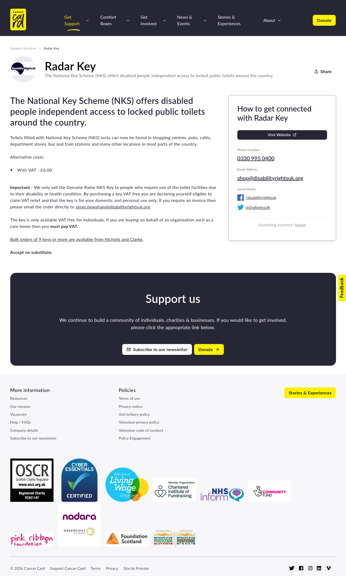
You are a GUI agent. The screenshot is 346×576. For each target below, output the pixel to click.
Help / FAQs (20, 422)
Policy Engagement (135, 438)
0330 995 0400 (256, 158)
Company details (24, 430)
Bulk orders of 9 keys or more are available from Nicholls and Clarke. (77, 239)
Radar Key (51, 48)
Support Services (23, 48)
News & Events (184, 20)
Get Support (71, 20)
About (269, 20)
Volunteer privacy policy (139, 422)
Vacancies (18, 414)
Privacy (112, 568)
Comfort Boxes (108, 20)
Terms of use (129, 398)
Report (300, 225)
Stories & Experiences (229, 20)
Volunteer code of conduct (141, 430)
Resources (18, 398)
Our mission (20, 406)
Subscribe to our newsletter (33, 438)
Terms (96, 568)
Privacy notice (130, 406)
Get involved (149, 20)
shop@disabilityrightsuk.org (270, 178)
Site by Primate (136, 568)
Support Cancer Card (67, 568)
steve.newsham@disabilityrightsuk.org (113, 206)
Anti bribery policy (134, 414)
